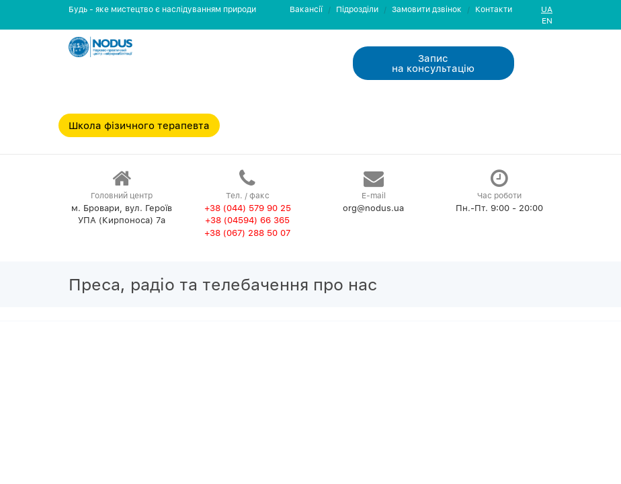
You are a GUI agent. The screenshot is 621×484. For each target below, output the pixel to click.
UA (546, 9)
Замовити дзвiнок (427, 9)
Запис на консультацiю (433, 63)
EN (547, 20)
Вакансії (306, 9)
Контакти (493, 9)
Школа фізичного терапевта (139, 125)
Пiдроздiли (357, 9)
